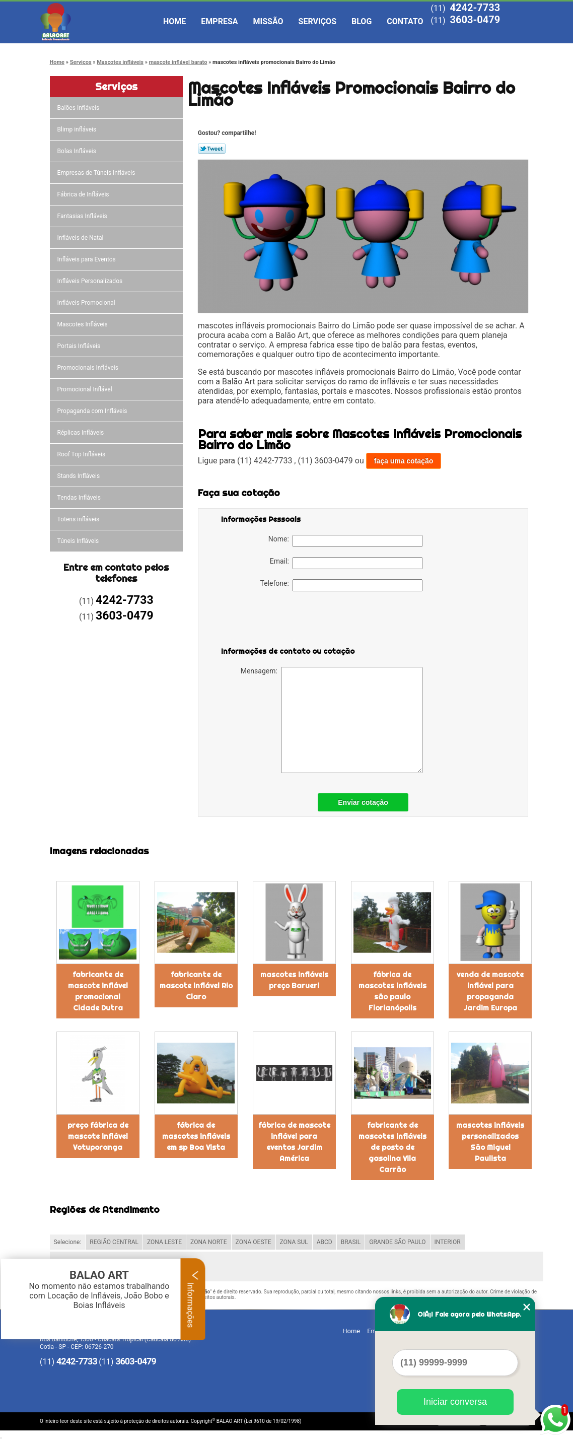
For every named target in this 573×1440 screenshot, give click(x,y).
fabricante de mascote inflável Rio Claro (196, 985)
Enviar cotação (363, 802)
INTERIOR (448, 1242)
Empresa (219, 21)
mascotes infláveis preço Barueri (294, 980)
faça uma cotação (404, 461)
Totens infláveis (79, 519)
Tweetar (212, 149)
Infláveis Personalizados (90, 281)
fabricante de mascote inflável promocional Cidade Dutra (98, 991)
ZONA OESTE (253, 1242)
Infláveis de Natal (81, 237)
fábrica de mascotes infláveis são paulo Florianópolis (392, 991)
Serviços (317, 21)
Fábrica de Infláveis (84, 194)
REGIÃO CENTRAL (114, 1242)
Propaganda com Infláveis (93, 411)
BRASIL (351, 1242)
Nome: (345, 541)
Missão (268, 21)
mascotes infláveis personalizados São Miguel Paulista (490, 1142)
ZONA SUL (294, 1242)
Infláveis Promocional (87, 302)
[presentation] (285, 621)
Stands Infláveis (79, 475)
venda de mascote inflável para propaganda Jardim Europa (490, 991)
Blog (361, 21)
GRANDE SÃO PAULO (397, 1242)
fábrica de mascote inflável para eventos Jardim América (294, 1142)
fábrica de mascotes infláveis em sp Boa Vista (196, 1136)
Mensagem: (331, 720)
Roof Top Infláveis (82, 454)
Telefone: (341, 585)
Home (174, 21)
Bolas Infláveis (77, 151)
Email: (346, 563)
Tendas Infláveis (79, 497)
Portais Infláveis (79, 346)
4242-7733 (475, 8)
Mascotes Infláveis (83, 324)
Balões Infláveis (79, 107)
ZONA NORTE (208, 1242)
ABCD (324, 1242)
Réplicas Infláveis (81, 432)
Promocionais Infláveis (88, 367)
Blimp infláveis (77, 129)
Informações (193, 1299)
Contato (405, 21)
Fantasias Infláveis (83, 216)
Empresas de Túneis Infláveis (97, 172)
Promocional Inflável (85, 389)
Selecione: (68, 1242)
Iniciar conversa (455, 1402)
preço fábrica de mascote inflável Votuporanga (97, 1136)
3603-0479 (475, 20)
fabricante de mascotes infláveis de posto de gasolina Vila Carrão (392, 1147)
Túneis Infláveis (79, 540)
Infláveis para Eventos (87, 259)
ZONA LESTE (164, 1242)
